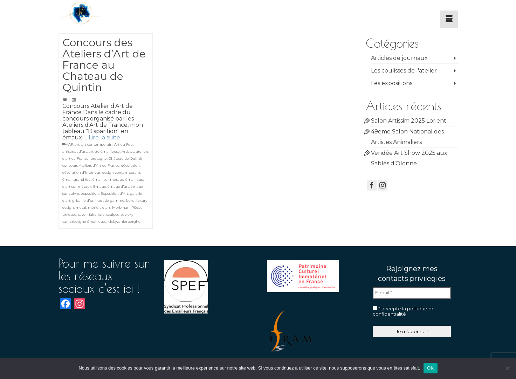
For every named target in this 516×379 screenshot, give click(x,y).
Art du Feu (123, 144)
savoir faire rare (91, 214)
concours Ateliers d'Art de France (90, 165)
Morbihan (121, 207)
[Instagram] (382, 185)
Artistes (128, 151)
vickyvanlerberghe (124, 221)
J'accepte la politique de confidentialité (404, 311)
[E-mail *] (412, 293)
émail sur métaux (108, 179)
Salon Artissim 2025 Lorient (408, 120)
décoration (130, 165)
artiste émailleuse (104, 151)
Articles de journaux (399, 58)
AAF (69, 144)
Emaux (99, 186)
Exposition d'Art (114, 193)
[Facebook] (372, 185)
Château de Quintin (126, 158)
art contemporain (96, 144)
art (77, 144)
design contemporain (121, 172)
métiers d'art (99, 207)
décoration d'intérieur (81, 172)
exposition (90, 193)
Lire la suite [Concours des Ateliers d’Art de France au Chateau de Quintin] (104, 137)
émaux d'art (118, 186)
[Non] (507, 368)
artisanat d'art (74, 151)
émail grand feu (76, 179)
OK (430, 368)
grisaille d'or (83, 200)
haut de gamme (109, 200)
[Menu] (449, 19)
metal (81, 207)
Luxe (130, 200)
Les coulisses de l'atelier (404, 70)
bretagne (98, 158)
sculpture (114, 214)
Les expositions (391, 83)
